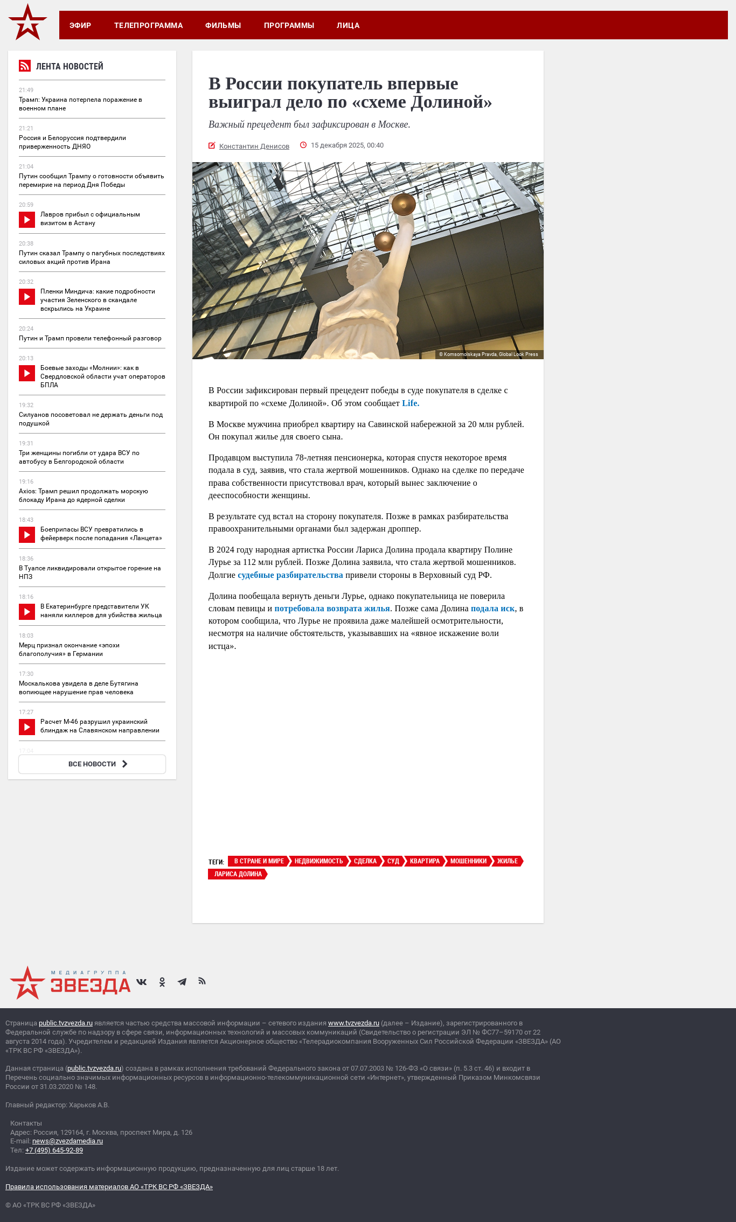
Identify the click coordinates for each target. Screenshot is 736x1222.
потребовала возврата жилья (332, 608)
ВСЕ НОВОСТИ (99, 764)
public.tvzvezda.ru (66, 1023)
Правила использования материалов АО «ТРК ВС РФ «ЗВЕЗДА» (109, 1187)
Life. (411, 403)
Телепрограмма (148, 25)
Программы (289, 25)
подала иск (493, 608)
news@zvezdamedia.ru (67, 1141)
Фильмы (223, 25)
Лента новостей (61, 67)
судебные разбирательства (290, 574)
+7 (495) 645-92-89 (54, 1150)
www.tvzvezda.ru (353, 1023)
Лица (348, 25)
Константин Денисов (254, 146)
